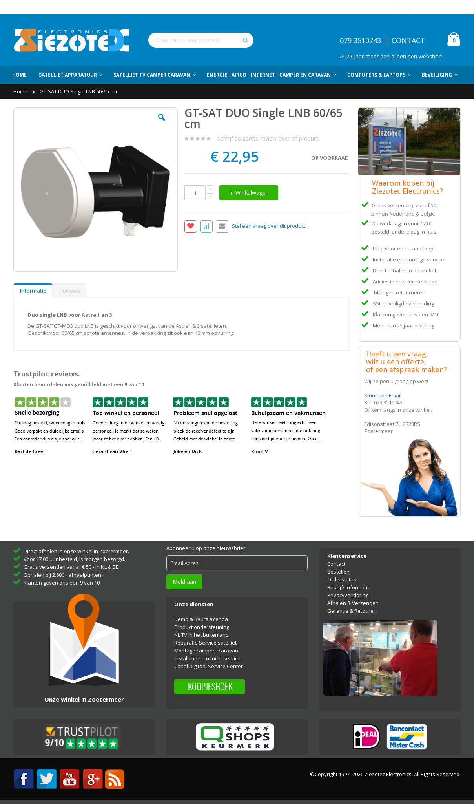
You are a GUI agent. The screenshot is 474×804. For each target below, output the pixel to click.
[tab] (33, 290)
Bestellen (338, 571)
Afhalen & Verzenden (353, 603)
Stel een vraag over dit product (268, 226)
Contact (336, 563)
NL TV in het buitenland (201, 634)
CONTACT (408, 40)
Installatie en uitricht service (207, 658)
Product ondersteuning (201, 626)
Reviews (69, 290)
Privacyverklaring (347, 595)
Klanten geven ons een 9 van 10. (62, 582)
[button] (161, 123)
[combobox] (201, 40)
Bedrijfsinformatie (348, 587)
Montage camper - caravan (206, 650)
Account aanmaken (438, 7)
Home (21, 91)
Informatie (33, 290)
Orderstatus (341, 579)
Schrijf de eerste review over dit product (268, 138)
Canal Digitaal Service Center (208, 666)
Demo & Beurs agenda (201, 619)
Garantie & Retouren (352, 610)
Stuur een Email (382, 395)
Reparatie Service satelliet (205, 642)
